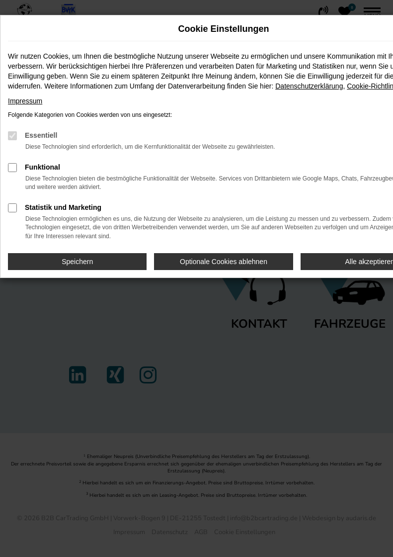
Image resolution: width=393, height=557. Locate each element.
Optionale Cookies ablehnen (223, 262)
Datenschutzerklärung (309, 86)
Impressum (25, 101)
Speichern (77, 262)
